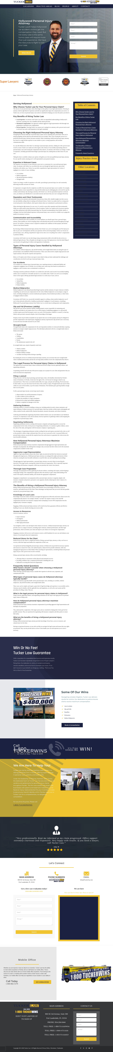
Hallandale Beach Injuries (82, 201)
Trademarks (60, 1048)
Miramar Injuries (80, 212)
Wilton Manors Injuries (81, 233)
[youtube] (89, 1048)
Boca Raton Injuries (81, 173)
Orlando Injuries (80, 215)
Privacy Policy (46, 1048)
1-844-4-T (62, 1031)
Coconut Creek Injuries (81, 176)
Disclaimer (53, 1048)
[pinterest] (92, 1048)
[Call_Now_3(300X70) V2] (26, 1008)
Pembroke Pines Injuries (82, 219)
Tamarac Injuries (80, 226)
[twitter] (83, 1048)
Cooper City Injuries (81, 180)
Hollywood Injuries (81, 205)
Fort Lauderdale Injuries (82, 198)
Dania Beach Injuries (81, 187)
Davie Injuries (79, 190)
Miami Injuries (79, 208)
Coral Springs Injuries (81, 183)
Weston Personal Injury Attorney (84, 230)
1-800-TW (62, 1026)
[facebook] (80, 1048)
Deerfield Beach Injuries (82, 194)
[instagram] (86, 1048)
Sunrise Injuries (80, 223)
